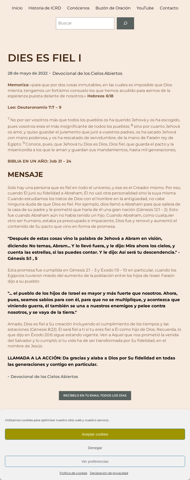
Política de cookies (73, 473)
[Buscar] (125, 23)
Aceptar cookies (95, 434)
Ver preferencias (94, 461)
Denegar (95, 448)
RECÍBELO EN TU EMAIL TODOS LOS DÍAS (95, 395)
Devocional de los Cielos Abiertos (87, 73)
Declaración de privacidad (109, 473)
